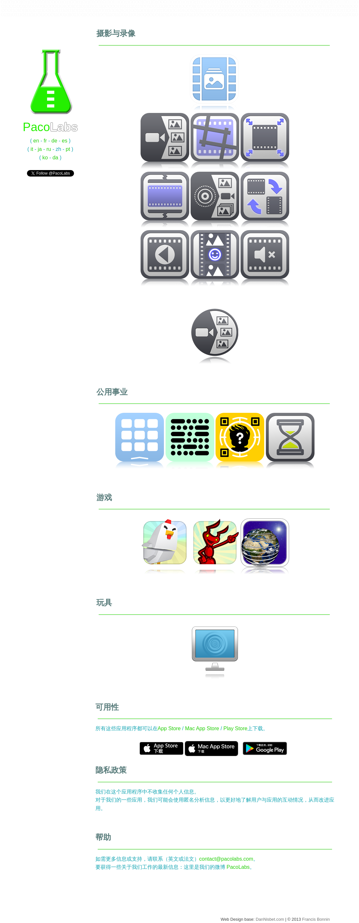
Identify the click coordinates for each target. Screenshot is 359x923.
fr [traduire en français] (45, 140)
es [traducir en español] (65, 140)
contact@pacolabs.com (226, 859)
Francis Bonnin (316, 919)
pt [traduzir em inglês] (68, 149)
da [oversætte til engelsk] (55, 157)
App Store (169, 728)
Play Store (235, 728)
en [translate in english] (36, 140)
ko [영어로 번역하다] (45, 157)
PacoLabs (238, 867)
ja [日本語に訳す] (40, 149)
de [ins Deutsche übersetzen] (54, 140)
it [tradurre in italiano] (32, 149)
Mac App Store (202, 728)
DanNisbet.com (270, 919)
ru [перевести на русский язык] (48, 149)
